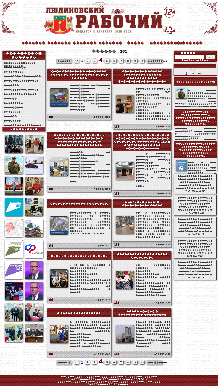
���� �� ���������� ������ (79, 255)
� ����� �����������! (79, 313)
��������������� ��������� (20, 63)
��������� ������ (20, 94)
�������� (187, 42)
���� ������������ (21, 81)
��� (74, 181)
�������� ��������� (22, 76)
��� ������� (24, 129)
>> (142, 60)
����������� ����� (21, 89)
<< (76, 60)
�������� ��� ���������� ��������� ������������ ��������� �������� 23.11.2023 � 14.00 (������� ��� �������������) (142, 141)
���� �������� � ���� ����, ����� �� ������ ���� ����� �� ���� (79, 75)
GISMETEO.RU (196, 73)
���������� (161, 42)
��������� (13, 103)
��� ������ (13, 72)
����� (135, 42)
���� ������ (15, 67)
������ (10, 98)
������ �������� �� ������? (79, 203)
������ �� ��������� (22, 125)
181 (50, 117)
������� (33, 42)
